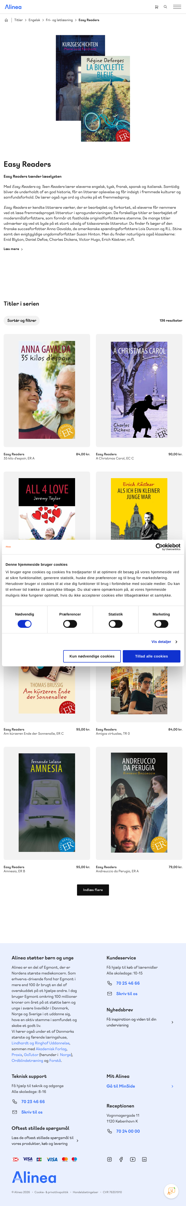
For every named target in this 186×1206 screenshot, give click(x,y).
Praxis (17, 1054)
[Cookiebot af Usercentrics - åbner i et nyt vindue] (159, 546)
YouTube (133, 1159)
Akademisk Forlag (51, 1048)
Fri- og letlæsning (59, 20)
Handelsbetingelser (85, 1192)
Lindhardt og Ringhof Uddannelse (40, 1043)
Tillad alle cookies (151, 656)
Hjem (6, 20)
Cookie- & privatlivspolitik (51, 1192)
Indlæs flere (93, 890)
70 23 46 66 (33, 1102)
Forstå (55, 1060)
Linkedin (144, 1159)
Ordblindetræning (27, 1060)
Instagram (109, 1159)
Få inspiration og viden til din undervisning (131, 1022)
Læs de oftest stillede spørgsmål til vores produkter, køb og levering (43, 1140)
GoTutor (31, 1054)
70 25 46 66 (128, 983)
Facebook (121, 1159)
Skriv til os (126, 994)
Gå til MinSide (121, 1086)
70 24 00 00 (128, 1131)
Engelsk (34, 20)
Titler (18, 20)
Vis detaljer (161, 642)
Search (165, 6)
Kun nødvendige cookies (92, 656)
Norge (65, 1054)
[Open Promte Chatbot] (171, 1191)
